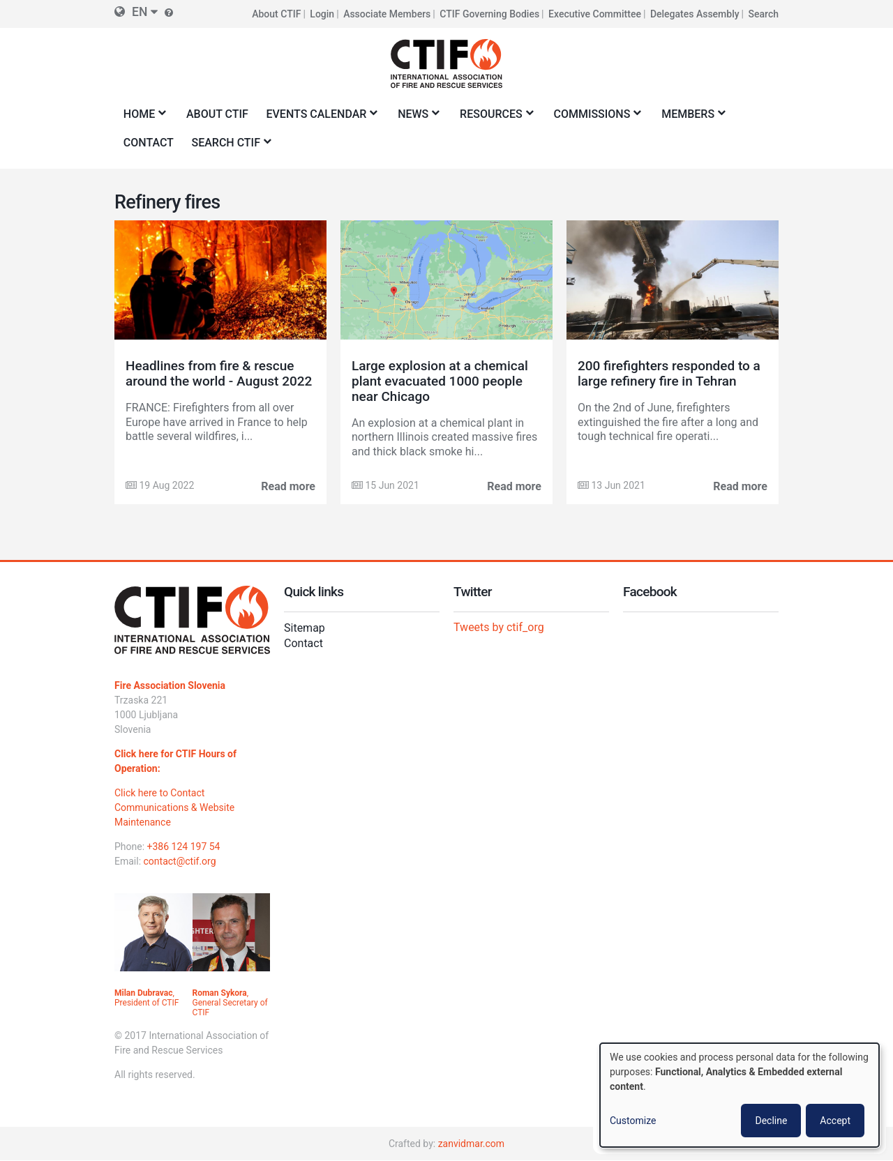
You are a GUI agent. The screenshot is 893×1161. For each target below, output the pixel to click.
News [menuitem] (415, 118)
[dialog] (739, 1095)
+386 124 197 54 (183, 846)
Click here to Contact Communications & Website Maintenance (174, 807)
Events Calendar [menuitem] (319, 118)
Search (764, 14)
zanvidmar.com (471, 1143)
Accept (835, 1120)
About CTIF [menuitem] (217, 114)
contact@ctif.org (180, 861)
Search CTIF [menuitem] (228, 147)
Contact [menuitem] (148, 142)
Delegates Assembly (695, 14)
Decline (771, 1120)
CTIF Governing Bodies (489, 14)
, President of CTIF (146, 998)
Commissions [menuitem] (595, 118)
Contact (303, 643)
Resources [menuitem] (493, 118)
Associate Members (386, 14)
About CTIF (276, 14)
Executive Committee (594, 14)
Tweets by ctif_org (498, 627)
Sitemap (304, 628)
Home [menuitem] (141, 118)
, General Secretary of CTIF (230, 1002)
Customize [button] (633, 1120)
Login (322, 14)
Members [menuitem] (690, 118)
